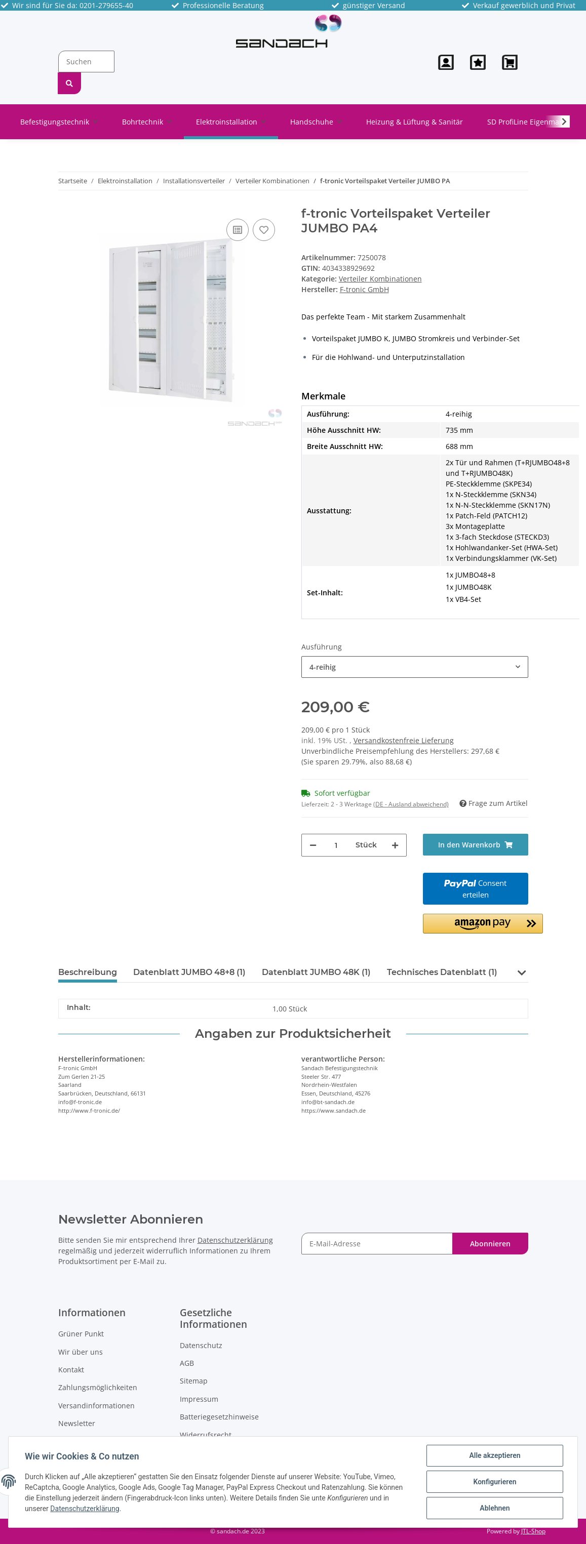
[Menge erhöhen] (395, 845)
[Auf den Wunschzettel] (264, 230)
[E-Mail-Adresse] (377, 1243)
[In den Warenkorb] (475, 845)
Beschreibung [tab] (87, 972)
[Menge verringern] (313, 845)
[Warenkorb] (511, 62)
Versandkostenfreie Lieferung (404, 740)
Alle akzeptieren (494, 1455)
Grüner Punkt (81, 1333)
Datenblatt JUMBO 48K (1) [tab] (316, 972)
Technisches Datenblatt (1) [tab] (442, 972)
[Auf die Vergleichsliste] (237, 230)
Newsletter (76, 1423)
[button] (446, 62)
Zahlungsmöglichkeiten (97, 1387)
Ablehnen (495, 1508)
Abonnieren (490, 1243)
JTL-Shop (533, 1531)
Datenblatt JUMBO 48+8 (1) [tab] (189, 972)
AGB (187, 1363)
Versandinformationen (96, 1405)
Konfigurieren (494, 1482)
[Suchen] (86, 61)
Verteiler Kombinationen (380, 278)
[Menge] (336, 845)
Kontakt (71, 1369)
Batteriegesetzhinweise (219, 1416)
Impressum (199, 1399)
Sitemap (194, 1381)
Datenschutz (201, 1345)
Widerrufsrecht (205, 1435)
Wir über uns (80, 1352)
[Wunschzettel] (478, 62)
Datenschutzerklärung (235, 1240)
